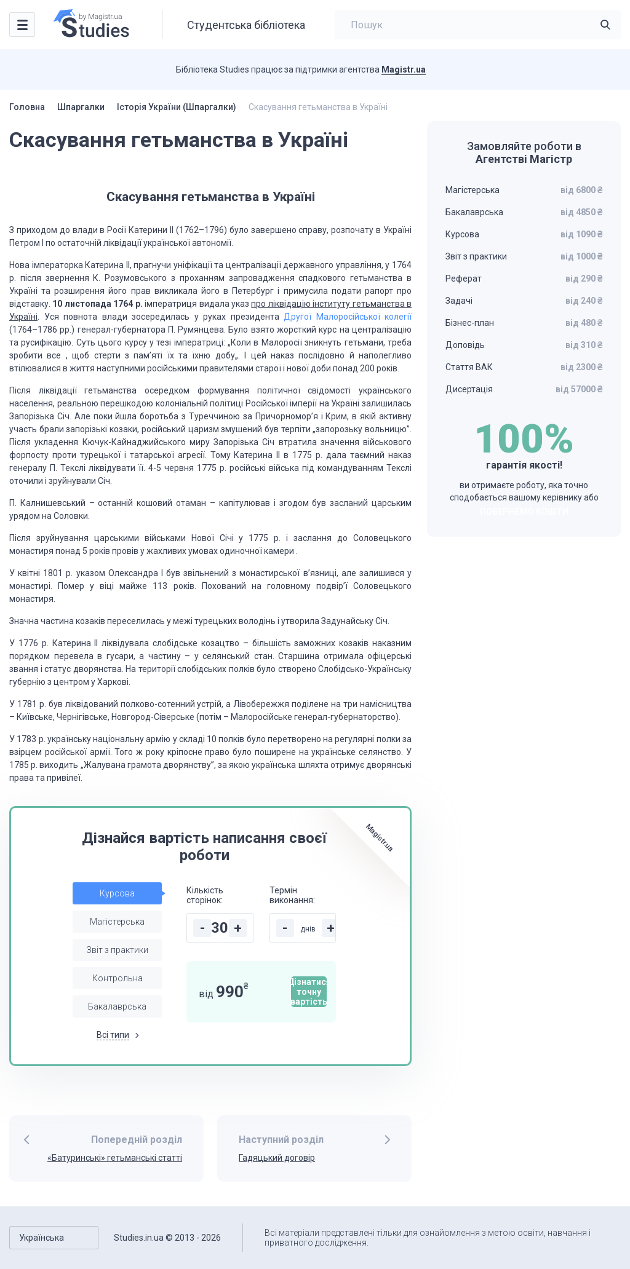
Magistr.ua (403, 69)
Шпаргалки (81, 107)
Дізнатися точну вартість (309, 991)
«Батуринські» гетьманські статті (114, 1158)
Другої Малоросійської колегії (348, 317)
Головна (27, 107)
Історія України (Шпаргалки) (176, 107)
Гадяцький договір (277, 1158)
